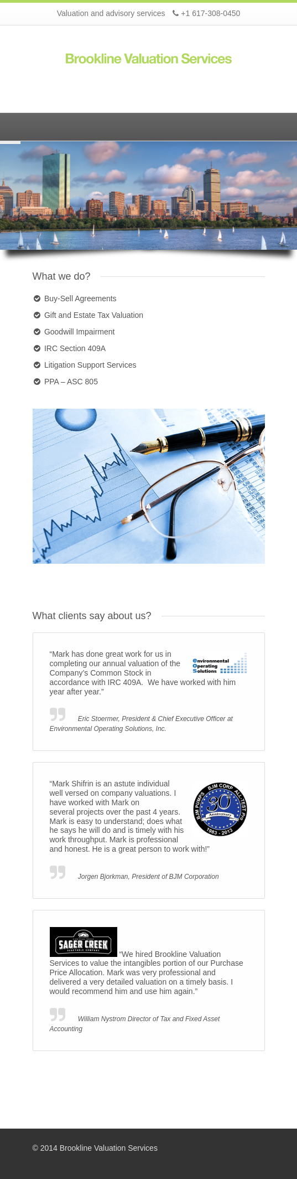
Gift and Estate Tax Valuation (93, 315)
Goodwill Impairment (79, 331)
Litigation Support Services (90, 365)
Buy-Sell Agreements (80, 298)
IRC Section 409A (75, 348)
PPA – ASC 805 (71, 381)
